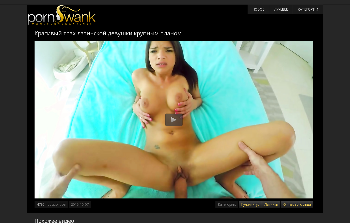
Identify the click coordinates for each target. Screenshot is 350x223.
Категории (308, 9)
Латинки (271, 204)
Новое (258, 9)
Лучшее (281, 9)
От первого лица (297, 204)
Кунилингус (250, 204)
